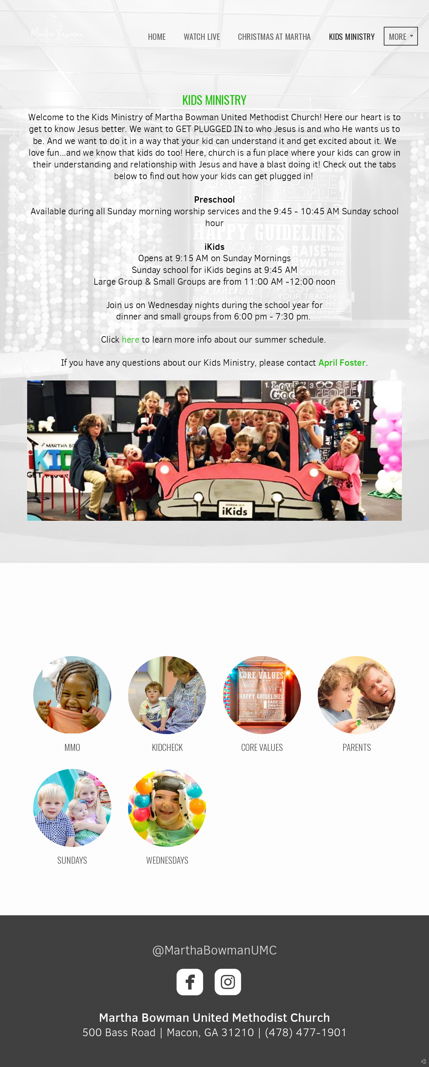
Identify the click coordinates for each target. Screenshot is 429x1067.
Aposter (342, 362)
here (130, 340)
